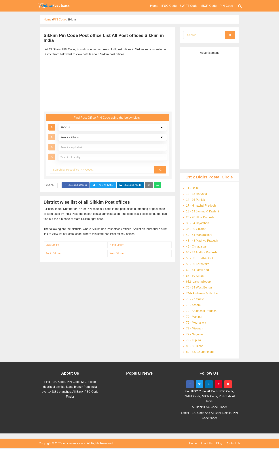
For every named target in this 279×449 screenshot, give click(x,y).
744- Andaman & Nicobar (202, 293)
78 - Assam (193, 305)
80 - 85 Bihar (194, 346)
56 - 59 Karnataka (197, 264)
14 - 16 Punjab (195, 199)
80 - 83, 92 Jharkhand (200, 351)
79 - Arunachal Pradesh (201, 310)
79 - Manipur (194, 316)
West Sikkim (117, 253)
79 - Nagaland (195, 334)
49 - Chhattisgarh (197, 246)
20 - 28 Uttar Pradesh (200, 217)
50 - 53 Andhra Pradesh (201, 252)
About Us (207, 443)
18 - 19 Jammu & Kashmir (203, 211)
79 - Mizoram (194, 328)
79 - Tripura (193, 340)
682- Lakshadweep (198, 281)
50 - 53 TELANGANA (200, 258)
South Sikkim (53, 253)
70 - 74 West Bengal (199, 287)
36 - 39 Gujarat (196, 229)
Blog (219, 443)
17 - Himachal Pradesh (201, 205)
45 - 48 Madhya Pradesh (202, 240)
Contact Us (233, 443)
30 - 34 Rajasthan (197, 223)
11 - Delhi (192, 188)
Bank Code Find (53, 6)
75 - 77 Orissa (195, 299)
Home (193, 443)
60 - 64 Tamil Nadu (198, 269)
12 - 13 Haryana (196, 193)
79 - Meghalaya (196, 322)
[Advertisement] (107, 82)
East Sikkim (52, 244)
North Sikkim (117, 244)
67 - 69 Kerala (195, 275)
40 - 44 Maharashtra (199, 234)
